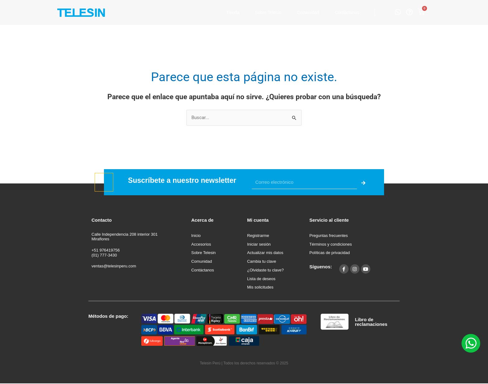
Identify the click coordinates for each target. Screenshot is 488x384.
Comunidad (308, 12)
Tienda (232, 12)
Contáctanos (347, 12)
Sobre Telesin (268, 12)
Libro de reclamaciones (371, 322)
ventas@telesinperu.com (114, 266)
